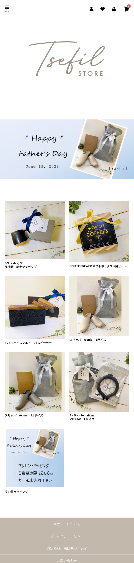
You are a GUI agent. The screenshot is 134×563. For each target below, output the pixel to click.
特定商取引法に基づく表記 (67, 548)
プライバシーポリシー (67, 536)
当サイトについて (67, 524)
